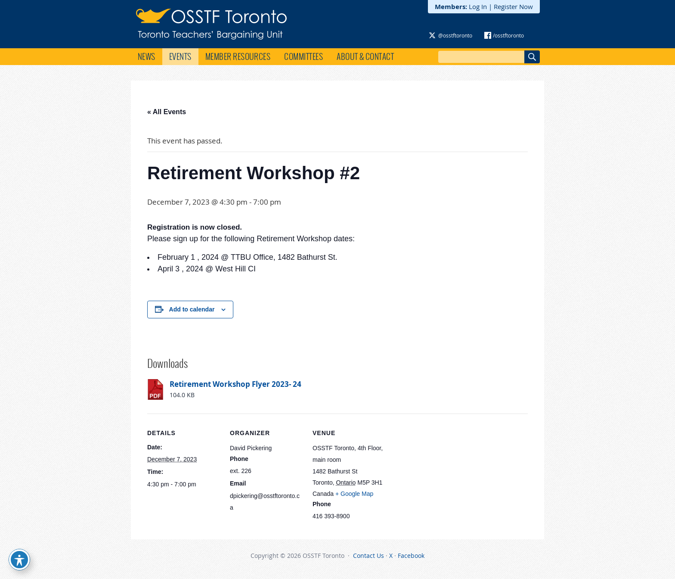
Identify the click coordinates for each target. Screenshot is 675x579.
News (146, 56)
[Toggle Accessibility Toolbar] (19, 559)
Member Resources (238, 56)
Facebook (411, 555)
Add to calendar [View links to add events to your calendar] (192, 309)
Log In (478, 6)
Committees (303, 56)
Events (180, 56)
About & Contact (365, 56)
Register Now (513, 6)
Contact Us (368, 555)
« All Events (166, 111)
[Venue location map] (440, 472)
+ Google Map (354, 493)
